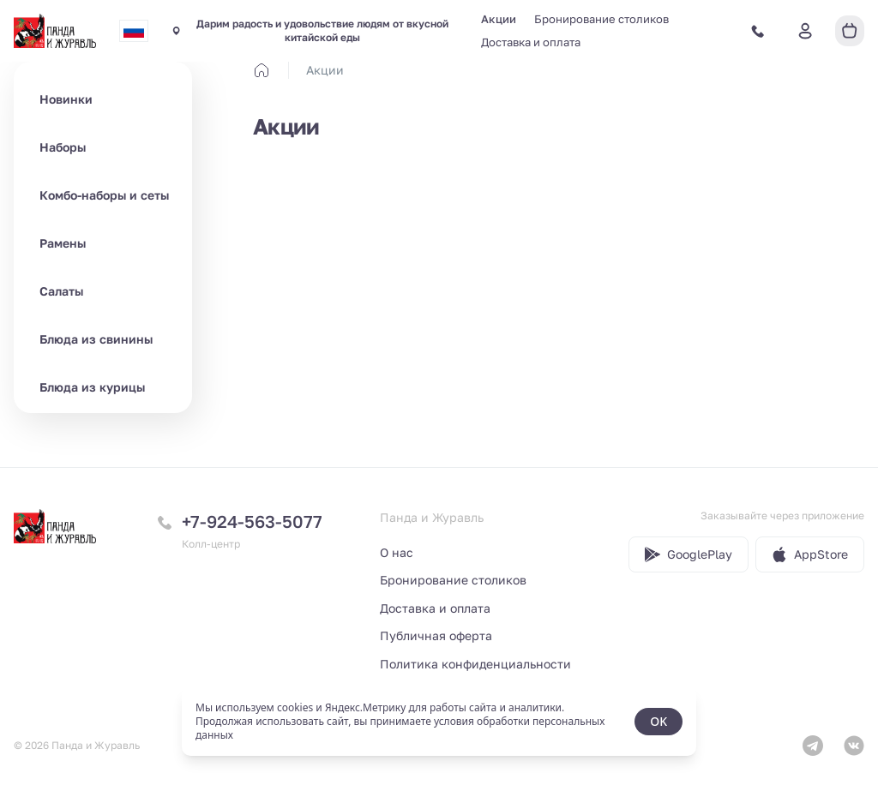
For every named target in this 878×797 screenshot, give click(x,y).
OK (658, 721)
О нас (396, 552)
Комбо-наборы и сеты (104, 195)
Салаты (61, 291)
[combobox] (133, 31)
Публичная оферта (436, 635)
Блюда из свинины (96, 339)
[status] (439, 721)
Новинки (66, 99)
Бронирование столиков (601, 19)
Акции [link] (325, 70)
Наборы (62, 147)
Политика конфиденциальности (475, 663)
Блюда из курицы (92, 387)
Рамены (62, 243)
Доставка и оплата (530, 42)
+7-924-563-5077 (252, 521)
